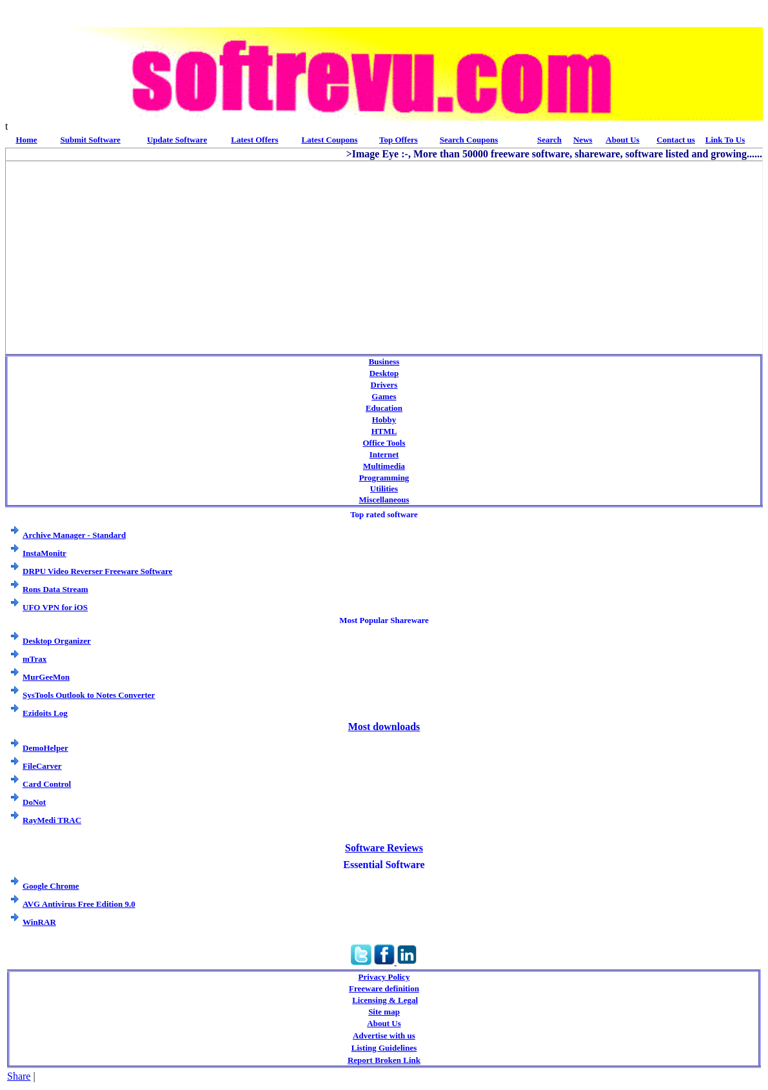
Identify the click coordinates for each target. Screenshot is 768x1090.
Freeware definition (384, 988)
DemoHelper (45, 748)
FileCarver (42, 766)
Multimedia (384, 466)
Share (18, 1076)
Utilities (384, 488)
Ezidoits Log (45, 713)
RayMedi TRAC (52, 820)
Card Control (47, 784)
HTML (384, 431)
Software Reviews (384, 847)
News (583, 139)
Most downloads (384, 726)
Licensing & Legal (385, 1000)
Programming (384, 477)
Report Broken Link (384, 1060)
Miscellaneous (384, 499)
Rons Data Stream (55, 589)
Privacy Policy (384, 977)
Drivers (384, 385)
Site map (384, 1011)
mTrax (34, 659)
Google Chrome (51, 886)
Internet (384, 454)
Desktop (384, 373)
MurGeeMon (46, 677)
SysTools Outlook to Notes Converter (89, 695)
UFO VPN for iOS (55, 607)
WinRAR (39, 922)
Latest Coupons (330, 139)
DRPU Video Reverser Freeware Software (97, 571)
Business (384, 361)
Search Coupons (469, 139)
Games (383, 396)
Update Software (177, 139)
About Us (383, 1023)
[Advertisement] (380, 251)
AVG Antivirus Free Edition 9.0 (79, 904)
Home (26, 139)
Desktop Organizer (57, 641)
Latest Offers (254, 139)
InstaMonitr (44, 553)
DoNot (34, 802)
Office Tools (383, 443)
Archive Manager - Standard (74, 535)
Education (384, 408)
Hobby (384, 419)
